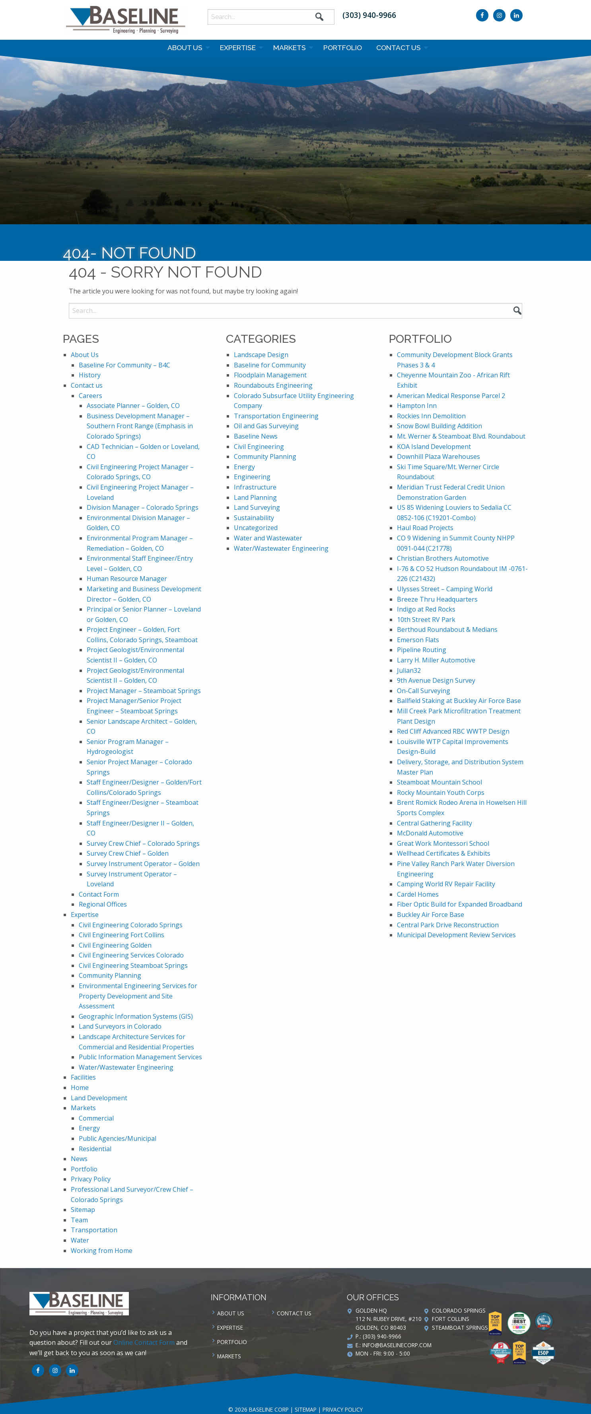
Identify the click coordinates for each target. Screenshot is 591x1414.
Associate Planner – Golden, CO (133, 405)
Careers (90, 395)
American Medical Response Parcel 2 (451, 395)
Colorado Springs (459, 1310)
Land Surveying (257, 507)
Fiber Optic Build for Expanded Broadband (459, 904)
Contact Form (99, 894)
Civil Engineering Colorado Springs (131, 925)
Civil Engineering (259, 446)
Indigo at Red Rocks (426, 609)
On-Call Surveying (423, 690)
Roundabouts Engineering (273, 385)
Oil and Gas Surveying (266, 425)
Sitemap (83, 1209)
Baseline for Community (270, 365)
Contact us (398, 47)
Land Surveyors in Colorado (120, 1026)
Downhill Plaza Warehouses (438, 456)
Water (80, 1240)
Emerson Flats (418, 639)
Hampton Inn (417, 405)
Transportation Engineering (276, 416)
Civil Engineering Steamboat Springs (133, 965)
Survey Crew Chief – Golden (128, 853)
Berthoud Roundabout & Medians (447, 629)
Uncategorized (256, 527)
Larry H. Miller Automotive (436, 660)
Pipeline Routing (421, 649)
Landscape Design (261, 354)
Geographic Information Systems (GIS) (136, 1016)
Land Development (99, 1098)
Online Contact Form (144, 1342)
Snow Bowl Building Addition (439, 425)
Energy (89, 1128)
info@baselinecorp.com (397, 1345)
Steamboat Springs (460, 1327)
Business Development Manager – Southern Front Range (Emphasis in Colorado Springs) (140, 426)
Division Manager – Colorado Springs (142, 507)
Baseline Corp (125, 19)
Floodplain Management (270, 375)
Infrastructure (255, 487)
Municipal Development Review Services (456, 934)
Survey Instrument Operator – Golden (143, 863)
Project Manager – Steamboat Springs (144, 690)
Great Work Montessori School (443, 843)
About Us (184, 47)
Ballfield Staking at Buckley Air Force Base (459, 700)
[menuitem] (186, 48)
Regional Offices (103, 904)
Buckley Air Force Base (430, 914)
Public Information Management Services (140, 1057)
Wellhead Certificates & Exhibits (443, 853)
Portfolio (342, 47)
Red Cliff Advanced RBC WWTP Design (453, 731)
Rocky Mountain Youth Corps (440, 792)
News (79, 1158)
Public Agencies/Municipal (117, 1138)
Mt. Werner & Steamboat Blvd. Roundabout (461, 436)
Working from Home (101, 1250)
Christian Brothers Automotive (443, 558)
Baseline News (256, 436)
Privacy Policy (91, 1179)
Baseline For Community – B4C (124, 365)
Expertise (238, 47)
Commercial (96, 1118)
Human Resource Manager (127, 578)
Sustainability (254, 517)
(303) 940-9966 (369, 15)
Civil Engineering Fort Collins (121, 934)
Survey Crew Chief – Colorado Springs (143, 843)
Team (79, 1220)
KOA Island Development (434, 446)
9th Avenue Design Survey (436, 680)
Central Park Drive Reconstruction (448, 925)
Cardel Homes (418, 894)
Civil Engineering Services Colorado (131, 955)
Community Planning (110, 975)
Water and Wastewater (268, 538)
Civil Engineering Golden (115, 945)
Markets (289, 47)
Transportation (94, 1230)
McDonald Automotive (430, 833)
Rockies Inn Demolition (431, 416)
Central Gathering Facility (434, 823)
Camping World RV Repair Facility (446, 884)
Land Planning (255, 497)
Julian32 (409, 670)
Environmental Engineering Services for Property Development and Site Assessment (138, 995)
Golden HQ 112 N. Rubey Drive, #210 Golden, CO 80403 (389, 1319)
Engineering (252, 476)
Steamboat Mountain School (439, 782)
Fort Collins (450, 1319)
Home (80, 1087)
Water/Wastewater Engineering (126, 1067)
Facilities (83, 1077)
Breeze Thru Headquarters (437, 599)
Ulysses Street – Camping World (444, 589)
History (90, 375)
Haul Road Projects (425, 527)
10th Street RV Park (426, 619)
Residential (95, 1148)
